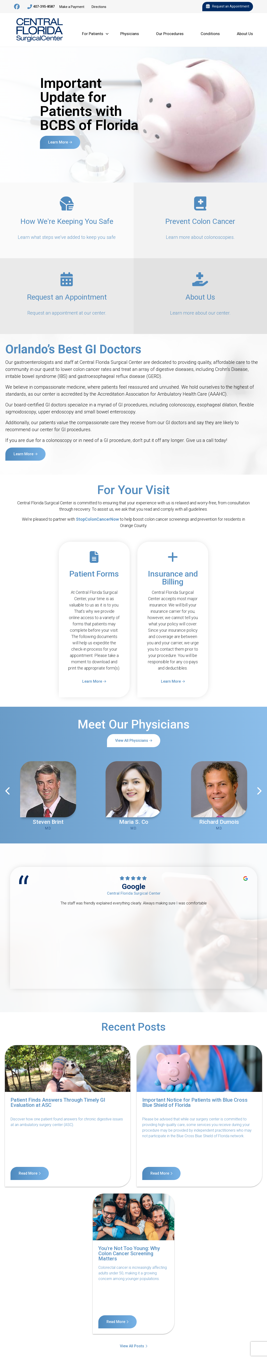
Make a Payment (71, 7)
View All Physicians (131, 740)
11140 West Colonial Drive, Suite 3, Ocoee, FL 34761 (37, 1338)
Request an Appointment (227, 6)
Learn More (58, 142)
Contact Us (20, 1315)
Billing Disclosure (241, 1315)
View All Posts (132, 1197)
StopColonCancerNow (97, 519)
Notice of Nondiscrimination (113, 1315)
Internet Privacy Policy (200, 1315)
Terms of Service (159, 1315)
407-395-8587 (41, 6)
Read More (27, 1173)
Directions (99, 7)
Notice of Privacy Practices (59, 1315)
